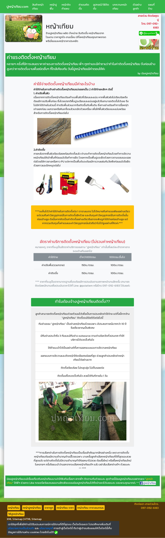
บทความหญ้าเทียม (120, 6)
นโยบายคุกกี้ (46, 528)
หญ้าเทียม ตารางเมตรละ (90, 508)
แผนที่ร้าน (151, 6)
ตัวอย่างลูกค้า (137, 6)
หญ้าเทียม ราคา (65, 508)
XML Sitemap (14, 519)
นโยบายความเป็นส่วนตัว (21, 528)
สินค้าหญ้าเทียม (38, 6)
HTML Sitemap (33, 519)
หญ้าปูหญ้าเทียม (32, 508)
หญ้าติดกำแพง (66, 6)
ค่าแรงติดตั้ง (84, 6)
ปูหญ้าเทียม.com (17, 6)
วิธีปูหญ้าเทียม (16, 514)
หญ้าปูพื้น (53, 6)
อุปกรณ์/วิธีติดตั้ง (101, 6)
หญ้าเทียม (13, 508)
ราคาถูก (49, 508)
